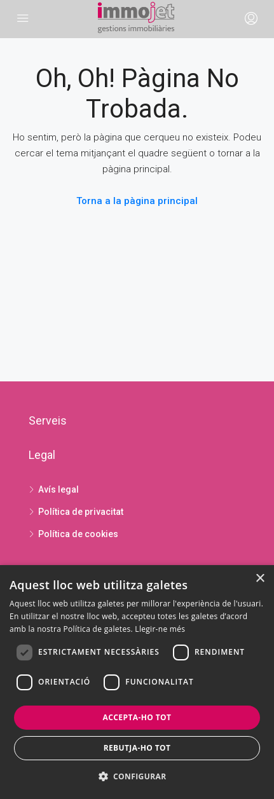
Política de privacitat (80, 512)
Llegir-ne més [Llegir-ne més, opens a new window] (160, 629)
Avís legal (58, 489)
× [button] (259, 579)
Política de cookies (78, 534)
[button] (137, 776)
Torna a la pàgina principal (137, 201)
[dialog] (137, 682)
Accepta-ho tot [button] (137, 717)
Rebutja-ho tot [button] (137, 747)
